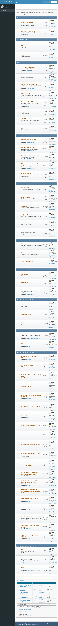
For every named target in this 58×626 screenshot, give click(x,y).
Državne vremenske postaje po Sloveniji (30, 155)
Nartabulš (51, 400)
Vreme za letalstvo (28, 562)
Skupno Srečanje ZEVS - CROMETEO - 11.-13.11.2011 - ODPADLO (29, 464)
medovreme (36, 284)
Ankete (22, 343)
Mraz (51, 564)
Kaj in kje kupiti (24, 206)
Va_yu (41, 606)
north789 (54, 226)
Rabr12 (31, 615)
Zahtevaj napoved (25, 93)
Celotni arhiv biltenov (53, 553)
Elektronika (24, 231)
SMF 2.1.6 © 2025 (20, 623)
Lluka (55, 98)
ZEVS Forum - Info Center (24, 578)
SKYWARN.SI (28, 570)
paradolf (28, 70)
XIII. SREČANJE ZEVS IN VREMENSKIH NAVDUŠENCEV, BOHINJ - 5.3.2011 (29, 473)
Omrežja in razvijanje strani (27, 261)
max (55, 179)
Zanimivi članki (24, 274)
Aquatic (27, 417)
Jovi (49, 458)
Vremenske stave (25, 334)
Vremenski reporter (25, 290)
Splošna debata (29, 560)
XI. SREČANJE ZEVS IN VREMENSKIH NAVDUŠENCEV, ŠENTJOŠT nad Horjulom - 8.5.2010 (30, 491)
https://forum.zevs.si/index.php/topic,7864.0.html (37, 14)
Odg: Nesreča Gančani (53, 562)
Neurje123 (51, 296)
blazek (27, 106)
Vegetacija (23, 128)
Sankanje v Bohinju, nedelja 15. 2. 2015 (30, 416)
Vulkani (22, 305)
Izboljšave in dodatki (26, 215)
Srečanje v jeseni (52, 456)
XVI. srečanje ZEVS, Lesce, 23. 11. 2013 (30, 435)
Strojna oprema (24, 244)
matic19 (50, 193)
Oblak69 (53, 361)
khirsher (54, 278)
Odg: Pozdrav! (51, 572)
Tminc (53, 59)
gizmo (56, 256)
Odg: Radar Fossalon (52, 168)
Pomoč (46, 623)
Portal (22, 55)
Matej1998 (54, 80)
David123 (54, 108)
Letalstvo (23, 558)
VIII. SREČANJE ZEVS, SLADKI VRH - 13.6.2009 (31, 517)
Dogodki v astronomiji (26, 314)
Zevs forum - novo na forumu (28, 31)
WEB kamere (24, 223)
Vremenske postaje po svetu (27, 147)
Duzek (53, 410)
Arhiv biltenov (28, 552)
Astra (51, 487)
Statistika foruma (22, 604)
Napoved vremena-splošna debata (29, 84)
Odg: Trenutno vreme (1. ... (30, 607)
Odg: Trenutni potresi (52, 325)
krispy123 (54, 35)
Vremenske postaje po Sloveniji (28, 139)
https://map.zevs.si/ (34, 11)
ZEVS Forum (7, 1)
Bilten (22, 550)
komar (36, 79)
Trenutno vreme (25, 76)
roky (31, 88)
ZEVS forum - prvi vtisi (25, 571)
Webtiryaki (42, 623)
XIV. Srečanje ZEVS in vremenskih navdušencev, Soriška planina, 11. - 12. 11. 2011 (31, 453)
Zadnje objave (20, 580)
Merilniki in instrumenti (26, 197)
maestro (50, 391)
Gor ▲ (55, 623)
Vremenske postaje (25, 187)
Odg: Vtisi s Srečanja (52, 485)
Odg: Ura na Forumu (52, 26)
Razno (22, 567)
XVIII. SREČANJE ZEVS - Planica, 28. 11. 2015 (31, 406)
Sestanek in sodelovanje (35, 570)
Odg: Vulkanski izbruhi (53, 308)
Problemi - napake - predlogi (27, 22)
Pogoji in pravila (50, 623)
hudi (49, 51)
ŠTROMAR (33, 70)
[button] (16, 2)
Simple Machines (27, 623)
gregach (35, 596)
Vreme (50, 266)
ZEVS (22, 45)
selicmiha (54, 512)
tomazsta (51, 27)
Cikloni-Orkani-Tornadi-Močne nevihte (30, 102)
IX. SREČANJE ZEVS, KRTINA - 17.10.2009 (30, 508)
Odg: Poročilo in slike (53, 399)
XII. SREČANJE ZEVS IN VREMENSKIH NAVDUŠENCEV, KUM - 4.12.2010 (29, 481)
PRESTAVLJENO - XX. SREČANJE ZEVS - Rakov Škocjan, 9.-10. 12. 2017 (31, 385)
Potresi (23, 323)
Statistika (23, 118)
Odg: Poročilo (51, 520)
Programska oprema (26, 252)
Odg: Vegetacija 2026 (53, 130)
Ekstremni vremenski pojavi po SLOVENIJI (30, 67)
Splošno (23, 112)
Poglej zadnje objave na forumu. (25, 609)
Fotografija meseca (25, 282)
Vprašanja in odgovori (26, 173)
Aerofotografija (35, 560)
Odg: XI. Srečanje (52, 493)
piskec (54, 248)
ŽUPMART (54, 530)
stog (52, 116)
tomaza (54, 439)
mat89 (28, 88)
